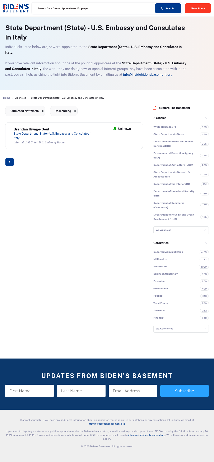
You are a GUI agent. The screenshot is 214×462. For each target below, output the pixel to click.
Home (6, 97)
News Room (198, 8)
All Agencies (163, 229)
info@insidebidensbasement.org (148, 75)
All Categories (164, 328)
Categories (161, 243)
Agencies (159, 118)
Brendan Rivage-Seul (31, 129)
